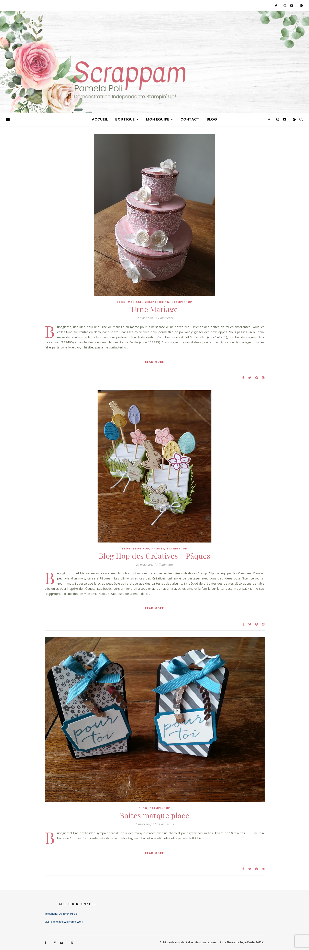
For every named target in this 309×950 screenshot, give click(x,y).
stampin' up (182, 302)
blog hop (141, 548)
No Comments (164, 824)
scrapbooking (156, 302)
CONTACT (189, 119)
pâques (158, 548)
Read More (154, 362)
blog (212, 119)
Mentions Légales (205, 942)
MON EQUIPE (157, 119)
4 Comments (164, 564)
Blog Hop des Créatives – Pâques (154, 555)
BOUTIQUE (125, 119)
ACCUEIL (100, 119)
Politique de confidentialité (176, 942)
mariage (135, 302)
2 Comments (164, 318)
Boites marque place (154, 815)
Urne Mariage (154, 309)
